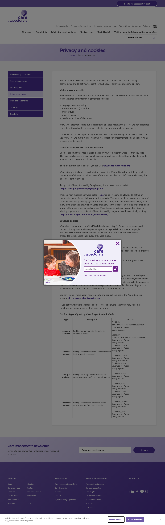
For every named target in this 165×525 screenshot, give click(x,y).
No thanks (88, 275)
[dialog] (82, 262)
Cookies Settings (116, 522)
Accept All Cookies (135, 522)
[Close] (161, 522)
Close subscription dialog (118, 243)
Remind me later (100, 275)
